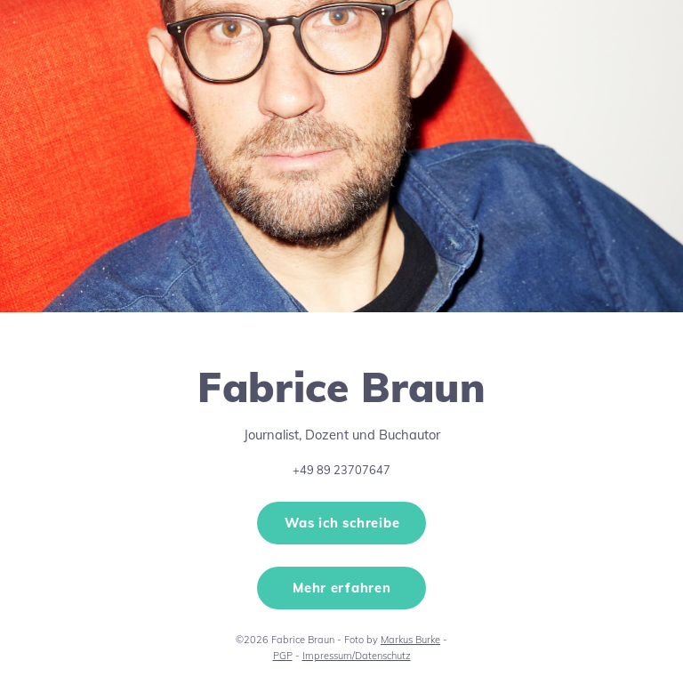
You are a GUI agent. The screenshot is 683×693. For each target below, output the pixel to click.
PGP (283, 655)
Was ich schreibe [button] (342, 522)
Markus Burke (410, 639)
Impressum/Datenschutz (356, 655)
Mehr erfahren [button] (342, 587)
